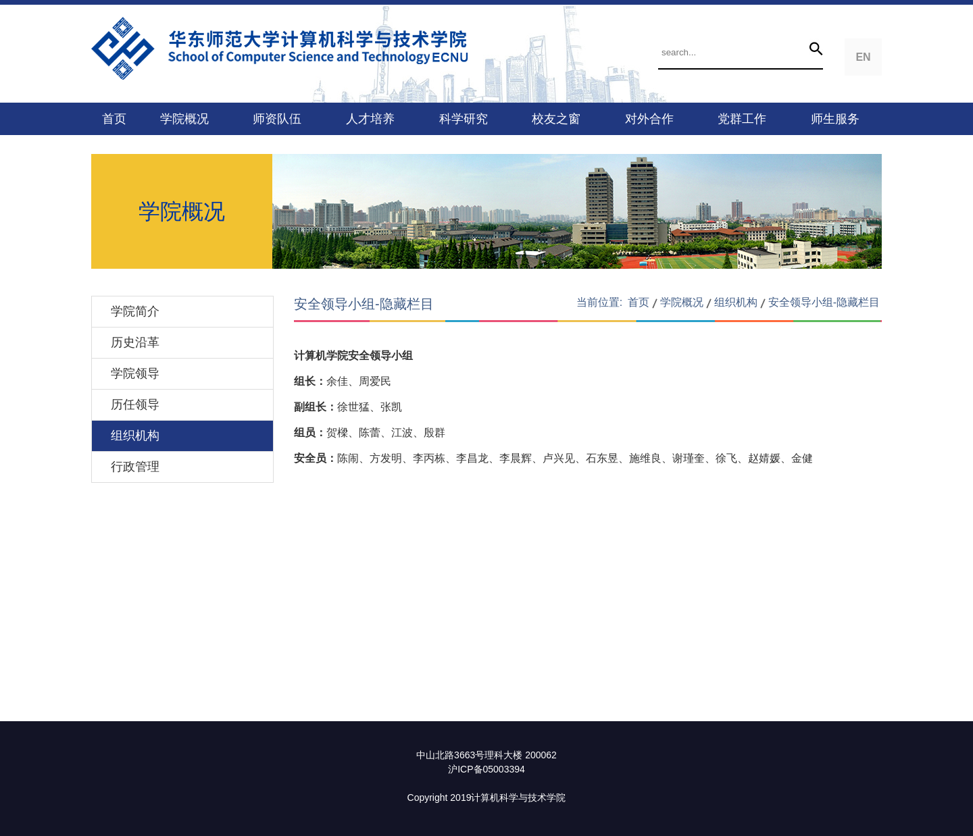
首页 (114, 119)
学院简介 (135, 311)
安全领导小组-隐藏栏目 (824, 302)
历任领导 (135, 404)
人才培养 (370, 119)
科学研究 (463, 119)
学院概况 (184, 119)
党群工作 (742, 119)
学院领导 (135, 373)
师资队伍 (277, 119)
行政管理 (135, 466)
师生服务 (835, 119)
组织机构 (135, 435)
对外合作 (649, 119)
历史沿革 (135, 342)
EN (862, 57)
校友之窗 (556, 119)
